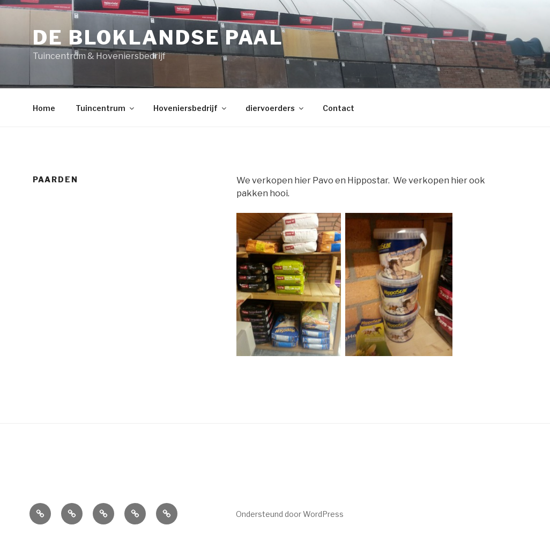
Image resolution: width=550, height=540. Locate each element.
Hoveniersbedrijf (190, 108)
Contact (338, 108)
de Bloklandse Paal (158, 37)
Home (44, 108)
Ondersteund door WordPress (290, 514)
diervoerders (275, 108)
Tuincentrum (106, 108)
